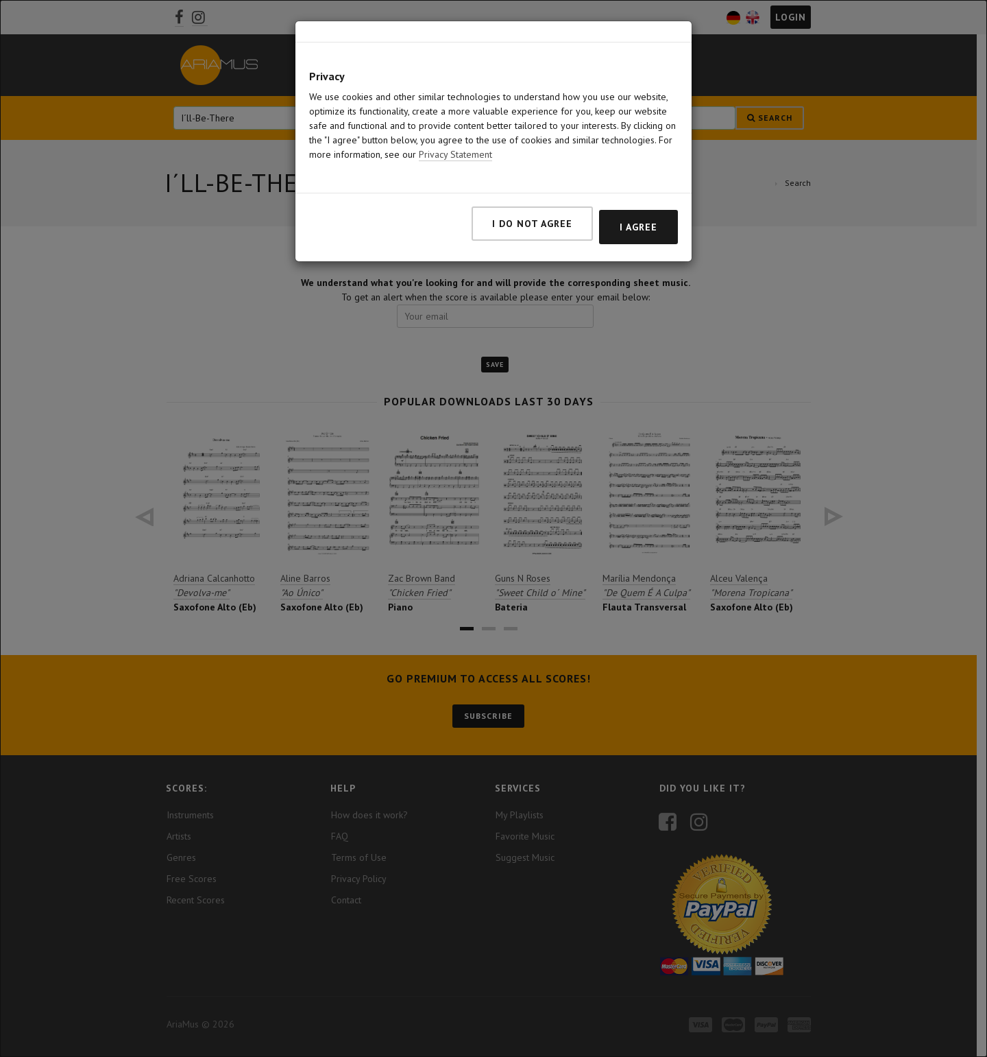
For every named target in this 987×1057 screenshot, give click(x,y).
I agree (638, 227)
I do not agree (532, 223)
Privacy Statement (455, 154)
